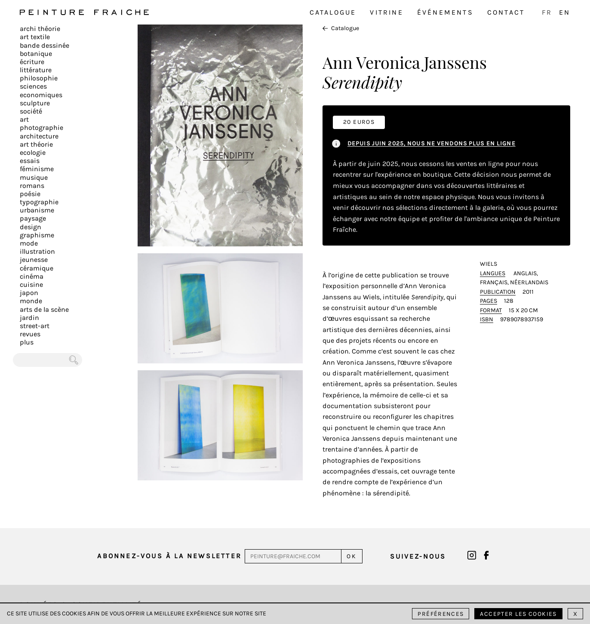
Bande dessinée (44, 45)
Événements (445, 12)
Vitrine (386, 12)
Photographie (41, 127)
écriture (32, 62)
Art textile (35, 37)
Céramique (36, 268)
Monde (31, 301)
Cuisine (31, 284)
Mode (29, 243)
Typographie (39, 202)
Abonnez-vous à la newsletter (169, 556)
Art (24, 119)
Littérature (36, 70)
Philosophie (39, 78)
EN (564, 12)
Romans (32, 185)
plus (27, 342)
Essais (30, 161)
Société (31, 111)
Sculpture (35, 103)
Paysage (33, 218)
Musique (34, 177)
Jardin (29, 318)
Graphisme (37, 235)
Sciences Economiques (41, 90)
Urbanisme (37, 210)
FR (547, 12)
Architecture (39, 136)
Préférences (441, 614)
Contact (506, 12)
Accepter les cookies (518, 614)
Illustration (37, 251)
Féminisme (37, 169)
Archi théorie (40, 29)
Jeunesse (34, 259)
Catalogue (333, 12)
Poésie (30, 194)
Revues (30, 334)
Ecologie (33, 152)
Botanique (36, 53)
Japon (29, 293)
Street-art (34, 326)
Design (30, 227)
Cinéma (31, 276)
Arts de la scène (44, 309)
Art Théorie (36, 144)
